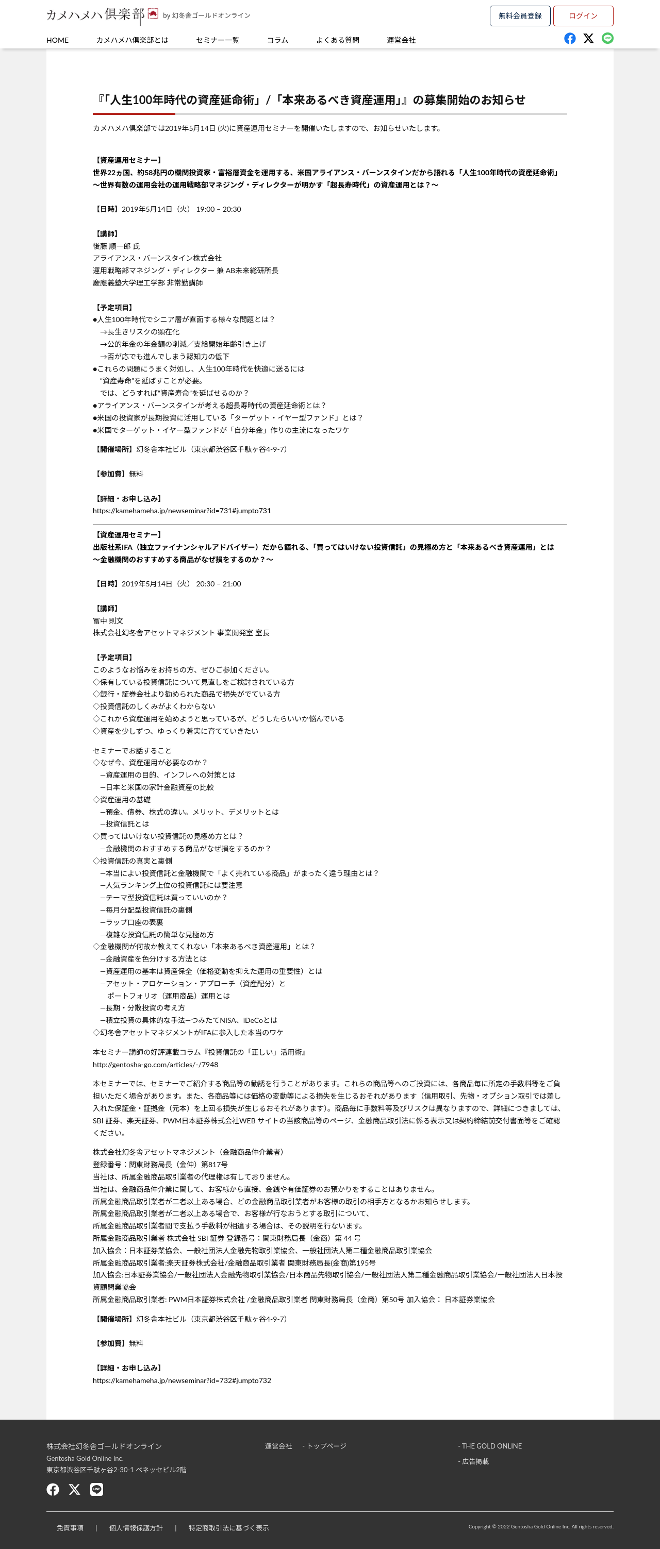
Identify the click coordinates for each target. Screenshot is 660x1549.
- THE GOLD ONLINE (490, 1446)
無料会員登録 (520, 15)
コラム (278, 40)
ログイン (583, 15)
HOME (57, 40)
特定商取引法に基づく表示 (229, 1528)
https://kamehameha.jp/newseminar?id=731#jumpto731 (182, 510)
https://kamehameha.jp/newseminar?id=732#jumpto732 (182, 1380)
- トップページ (324, 1446)
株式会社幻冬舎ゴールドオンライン (104, 1446)
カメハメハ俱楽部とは (132, 40)
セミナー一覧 (217, 40)
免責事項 (70, 1528)
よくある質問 (337, 40)
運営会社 (401, 40)
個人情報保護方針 (136, 1528)
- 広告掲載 (473, 1461)
